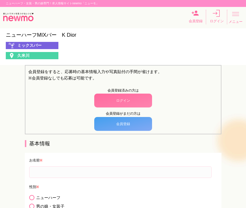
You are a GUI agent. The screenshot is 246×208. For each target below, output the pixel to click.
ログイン (217, 16)
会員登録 (196, 16)
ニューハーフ (48, 197)
